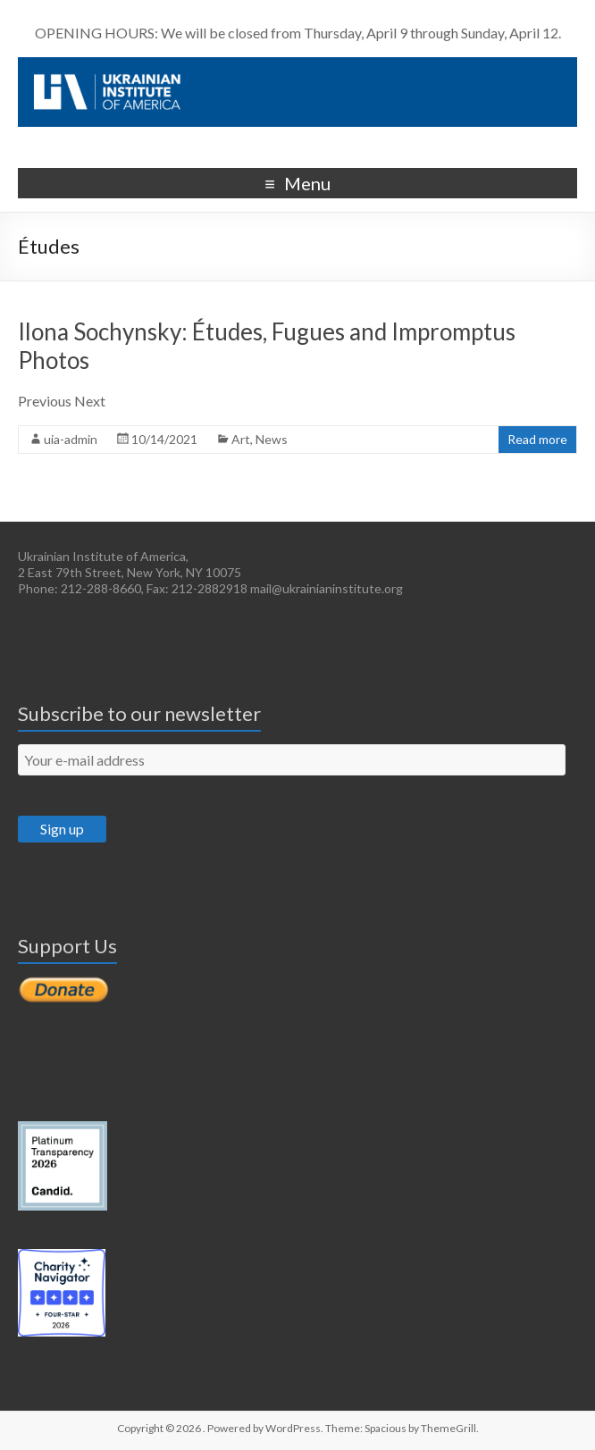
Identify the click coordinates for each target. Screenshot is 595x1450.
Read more (537, 439)
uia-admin (70, 439)
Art (240, 439)
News (272, 439)
